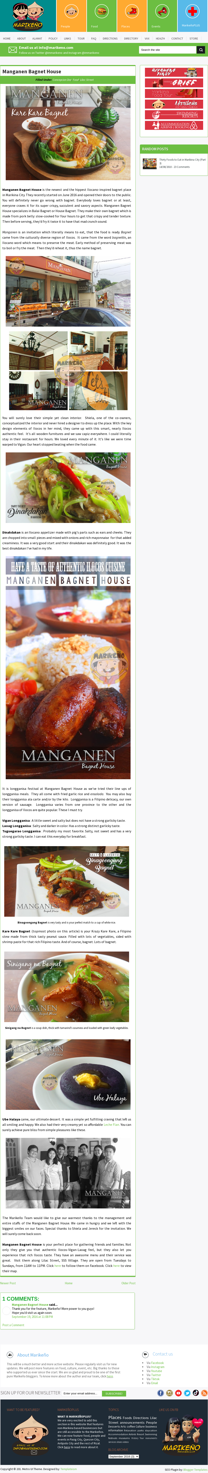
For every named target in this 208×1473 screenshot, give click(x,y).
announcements (132, 1422)
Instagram (157, 1367)
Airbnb (132, 1434)
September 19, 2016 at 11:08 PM (32, 1317)
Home (69, 1283)
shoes (119, 1441)
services (112, 1441)
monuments (151, 1438)
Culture (140, 1426)
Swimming (151, 1434)
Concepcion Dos (62, 80)
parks (141, 1430)
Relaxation (130, 1430)
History (134, 1438)
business (151, 1426)
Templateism (69, 1469)
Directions (141, 1417)
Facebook (157, 1363)
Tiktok (155, 1379)
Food (94, 26)
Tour (142, 1438)
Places (125, 26)
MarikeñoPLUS (191, 25)
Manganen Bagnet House (31, 71)
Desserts (114, 1426)
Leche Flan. (112, 1124)
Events (156, 26)
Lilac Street (87, 80)
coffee (131, 1426)
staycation (151, 1430)
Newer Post (8, 1283)
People (65, 26)
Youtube (156, 1371)
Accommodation (118, 1434)
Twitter (156, 1375)
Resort (140, 1434)
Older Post (128, 1283)
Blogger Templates (195, 1470)
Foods (127, 1417)
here (57, 1265)
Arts (123, 1426)
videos (126, 1441)
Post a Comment (13, 1325)
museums (124, 1438)
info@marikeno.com (56, 47)
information (115, 1430)
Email (154, 1383)
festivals (112, 1438)
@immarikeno (53, 53)
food (76, 80)
